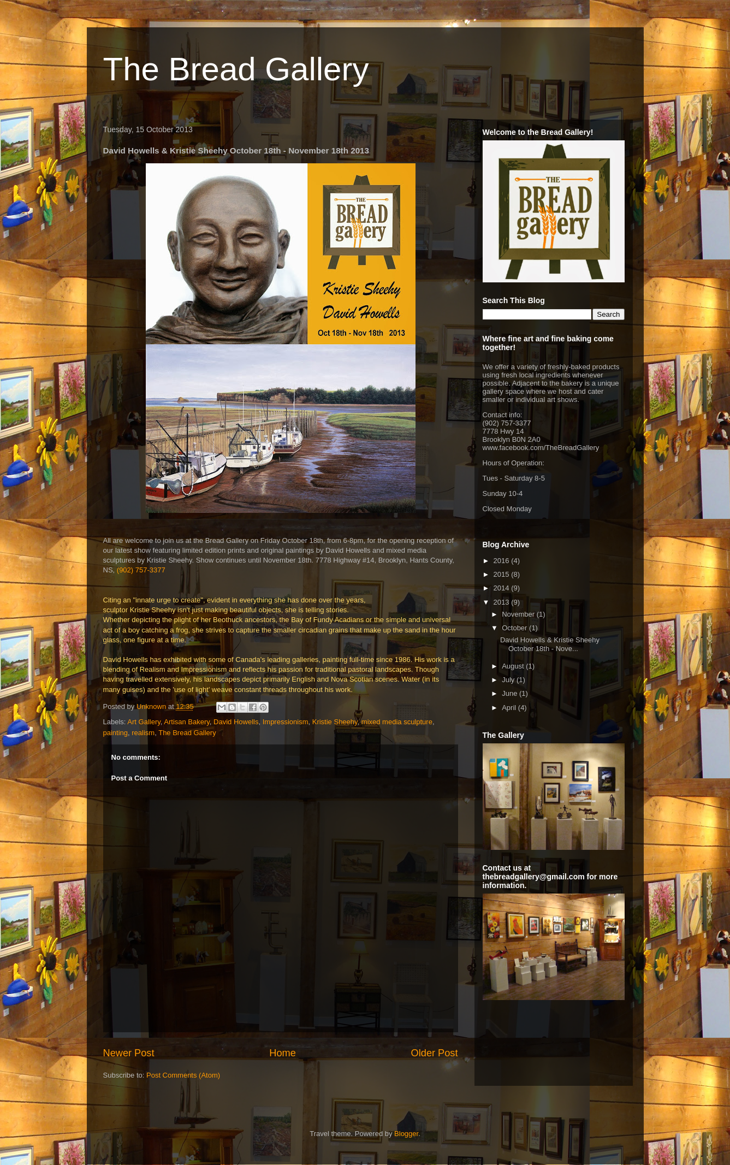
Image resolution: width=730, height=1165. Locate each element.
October (515, 628)
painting (115, 733)
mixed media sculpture (396, 722)
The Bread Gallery (236, 69)
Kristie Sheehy (335, 722)
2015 (503, 574)
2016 (503, 561)
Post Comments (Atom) (183, 1075)
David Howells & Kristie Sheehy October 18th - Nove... (550, 644)
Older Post (434, 1053)
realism (143, 733)
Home (282, 1053)
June (510, 693)
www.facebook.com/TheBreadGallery (541, 447)
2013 (503, 602)
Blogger (406, 1133)
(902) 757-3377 (141, 570)
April (510, 707)
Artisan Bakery (187, 722)
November (519, 614)
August (514, 666)
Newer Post (129, 1053)
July (509, 680)
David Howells (235, 722)
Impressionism (285, 722)
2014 (503, 588)
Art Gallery (143, 722)
